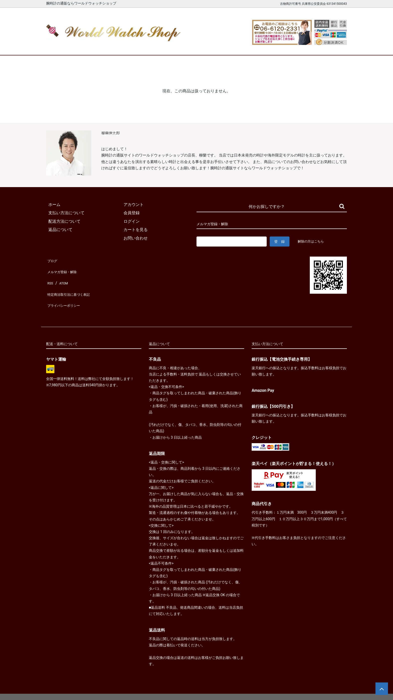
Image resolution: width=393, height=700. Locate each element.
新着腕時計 (99, 47)
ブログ (52, 259)
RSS (49, 276)
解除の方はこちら (313, 241)
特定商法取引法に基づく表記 (72, 284)
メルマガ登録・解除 (64, 268)
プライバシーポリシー (66, 293)
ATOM (62, 276)
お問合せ (332, 47)
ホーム (60, 47)
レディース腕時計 (177, 47)
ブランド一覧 (216, 47)
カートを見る (294, 47)
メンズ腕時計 (138, 47)
